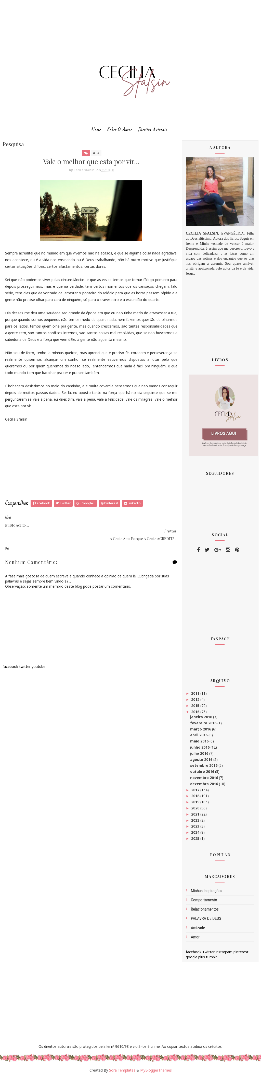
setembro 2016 (204, 768)
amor (195, 939)
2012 (195, 702)
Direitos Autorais (152, 132)
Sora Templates (122, 1072)
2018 (195, 798)
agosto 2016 (201, 762)
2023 (195, 829)
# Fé (93, 156)
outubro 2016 (202, 774)
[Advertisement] (88, 477)
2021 (195, 816)
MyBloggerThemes (156, 1072)
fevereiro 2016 (203, 725)
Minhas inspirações (206, 893)
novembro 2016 (204, 780)
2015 (195, 708)
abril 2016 (199, 737)
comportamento (204, 902)
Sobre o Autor (119, 132)
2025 (195, 841)
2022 (195, 822)
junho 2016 (200, 750)
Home (96, 132)
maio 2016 (200, 743)
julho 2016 (199, 755)
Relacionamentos (205, 912)
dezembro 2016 (204, 786)
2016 (195, 714)
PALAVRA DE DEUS (206, 921)
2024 (195, 835)
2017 (195, 792)
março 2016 (201, 731)
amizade (198, 930)
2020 (195, 810)
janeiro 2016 (201, 719)
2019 (195, 804)
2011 (195, 696)
